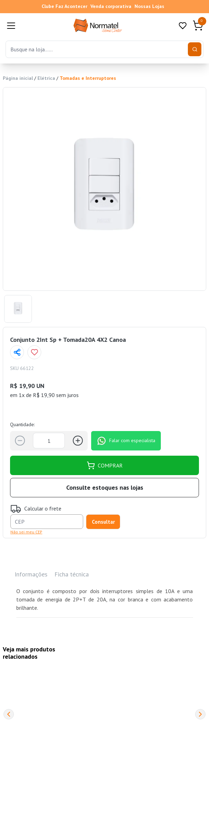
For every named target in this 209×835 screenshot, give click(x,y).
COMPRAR (105, 465)
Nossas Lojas (149, 6)
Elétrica (46, 78)
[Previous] (8, 714)
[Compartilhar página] (17, 352)
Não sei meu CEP (26, 531)
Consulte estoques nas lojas (104, 487)
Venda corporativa (110, 6)
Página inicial (18, 78)
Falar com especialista (126, 441)
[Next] (200, 714)
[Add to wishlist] (34, 352)
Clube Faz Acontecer (64, 6)
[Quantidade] (49, 440)
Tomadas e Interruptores (88, 78)
